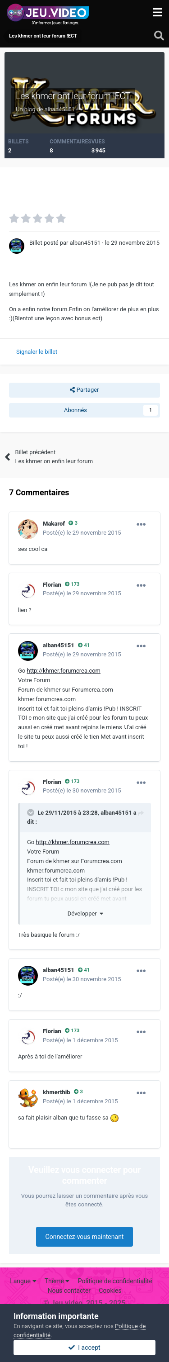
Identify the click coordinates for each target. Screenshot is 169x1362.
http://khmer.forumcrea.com (64, 670)
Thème (57, 1281)
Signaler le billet (36, 351)
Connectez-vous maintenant (85, 1236)
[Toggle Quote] (31, 812)
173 (72, 584)
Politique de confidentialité (115, 1281)
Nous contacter (69, 1290)
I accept (84, 1347)
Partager (84, 390)
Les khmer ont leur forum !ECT (73, 95)
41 (84, 645)
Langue (23, 1281)
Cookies (110, 1290)
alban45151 (116, 812)
